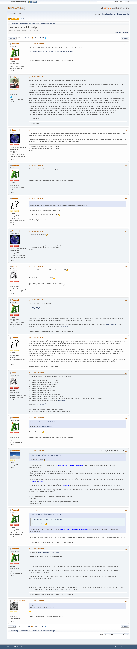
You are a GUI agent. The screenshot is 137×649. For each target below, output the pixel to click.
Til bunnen (12, 38)
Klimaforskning (16, 8)
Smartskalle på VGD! (43, 404)
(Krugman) (61, 400)
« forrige (118, 32)
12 (43, 38)
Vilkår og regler (119, 646)
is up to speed (63, 326)
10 (38, 38)
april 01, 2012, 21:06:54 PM (36, 165)
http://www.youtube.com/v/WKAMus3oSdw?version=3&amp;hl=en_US (51, 51)
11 (41, 38)
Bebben (15, 198)
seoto (14, 266)
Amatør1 (15, 44)
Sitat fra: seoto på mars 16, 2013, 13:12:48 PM (45, 422)
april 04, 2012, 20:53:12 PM (36, 300)
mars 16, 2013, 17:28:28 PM (36, 548)
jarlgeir (15, 77)
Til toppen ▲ (127, 646)
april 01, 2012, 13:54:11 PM (36, 77)
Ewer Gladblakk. (18, 601)
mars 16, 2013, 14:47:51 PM (36, 450)
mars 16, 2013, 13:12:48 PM (36, 372)
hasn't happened (111, 324)
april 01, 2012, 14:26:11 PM (36, 130)
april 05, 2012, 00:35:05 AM (36, 337)
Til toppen (12, 626)
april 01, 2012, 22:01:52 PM (36, 198)
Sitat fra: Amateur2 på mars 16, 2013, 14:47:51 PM (46, 514)
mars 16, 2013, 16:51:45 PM (36, 510)
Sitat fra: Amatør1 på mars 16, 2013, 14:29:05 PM (46, 455)
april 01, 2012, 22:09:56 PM (36, 231)
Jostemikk (16, 130)
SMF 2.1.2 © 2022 (11, 646)
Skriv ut (125, 38)
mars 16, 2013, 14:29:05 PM (36, 417)
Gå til (101, 634)
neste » (125, 32)
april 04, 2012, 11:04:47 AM (36, 266)
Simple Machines (21, 646)
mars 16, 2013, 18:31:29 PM (36, 600)
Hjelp (112, 646)
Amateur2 (16, 451)
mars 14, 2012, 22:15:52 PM (36, 43)
